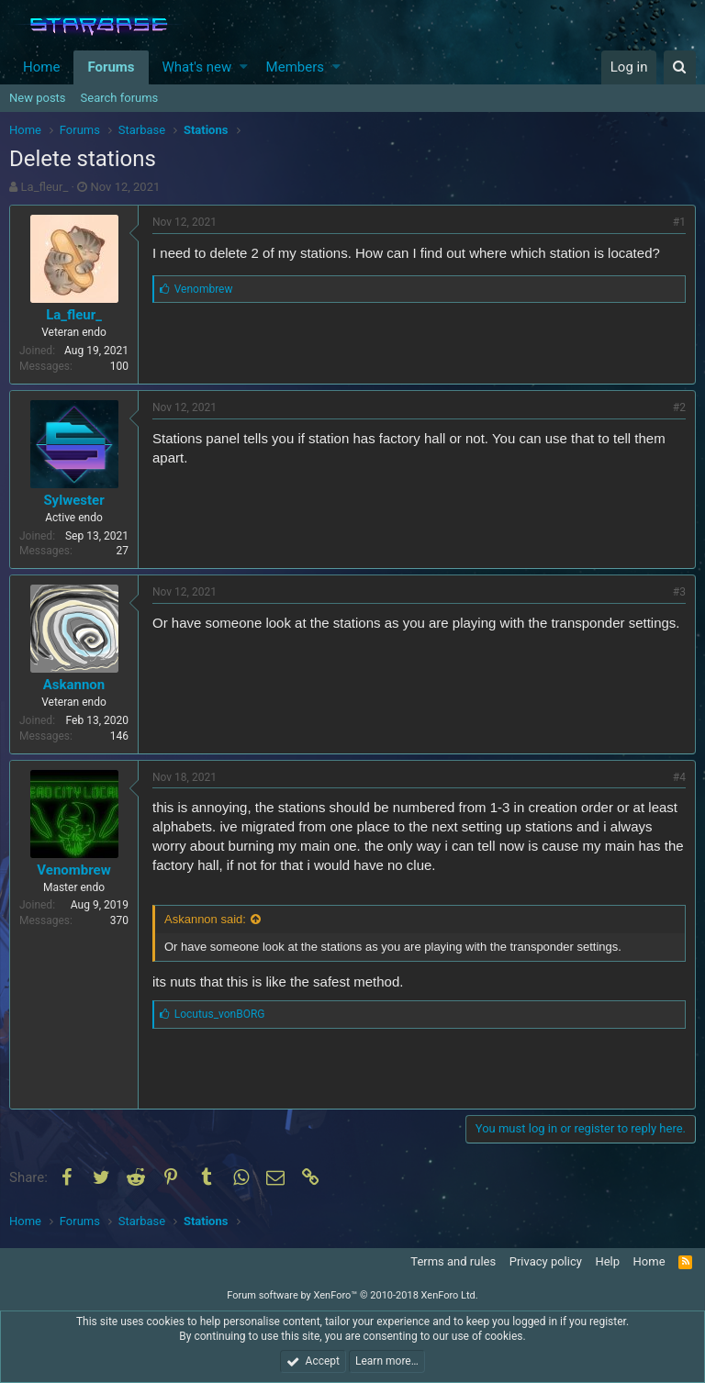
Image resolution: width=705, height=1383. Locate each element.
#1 (679, 222)
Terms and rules (453, 1261)
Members (295, 67)
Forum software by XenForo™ (352, 1295)
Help (607, 1261)
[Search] (680, 67)
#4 (679, 777)
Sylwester (73, 500)
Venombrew (73, 870)
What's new (197, 67)
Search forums (120, 98)
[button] (243, 67)
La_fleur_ (45, 187)
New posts (37, 98)
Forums (110, 67)
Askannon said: (205, 919)
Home (41, 67)
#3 (679, 592)
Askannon (74, 684)
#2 (679, 407)
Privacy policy (545, 1261)
